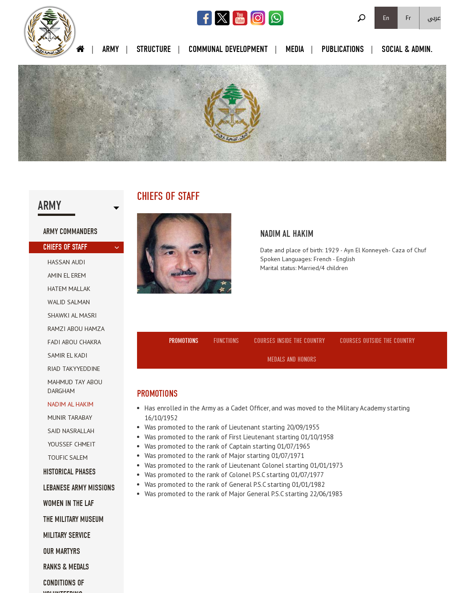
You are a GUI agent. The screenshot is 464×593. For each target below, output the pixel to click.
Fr (408, 18)
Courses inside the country (289, 341)
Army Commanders (70, 231)
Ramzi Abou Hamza (76, 329)
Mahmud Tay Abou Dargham (75, 386)
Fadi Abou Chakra (74, 342)
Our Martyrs (61, 551)
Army (110, 49)
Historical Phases (69, 472)
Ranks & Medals (66, 567)
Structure (154, 49)
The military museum (73, 519)
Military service (66, 535)
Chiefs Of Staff (65, 247)
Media (295, 49)
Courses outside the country (377, 341)
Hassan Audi (66, 262)
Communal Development (228, 49)
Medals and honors (291, 359)
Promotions (183, 341)
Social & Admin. (407, 49)
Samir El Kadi (67, 355)
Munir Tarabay (70, 418)
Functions (226, 341)
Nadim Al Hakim (70, 404)
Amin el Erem (67, 275)
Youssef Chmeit (72, 444)
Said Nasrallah (71, 431)
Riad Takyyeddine (74, 369)
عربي (434, 18)
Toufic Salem (68, 458)
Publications (343, 49)
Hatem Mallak (69, 289)
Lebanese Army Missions (79, 488)
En (386, 18)
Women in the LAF (68, 503)
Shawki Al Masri (72, 315)
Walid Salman (69, 302)
